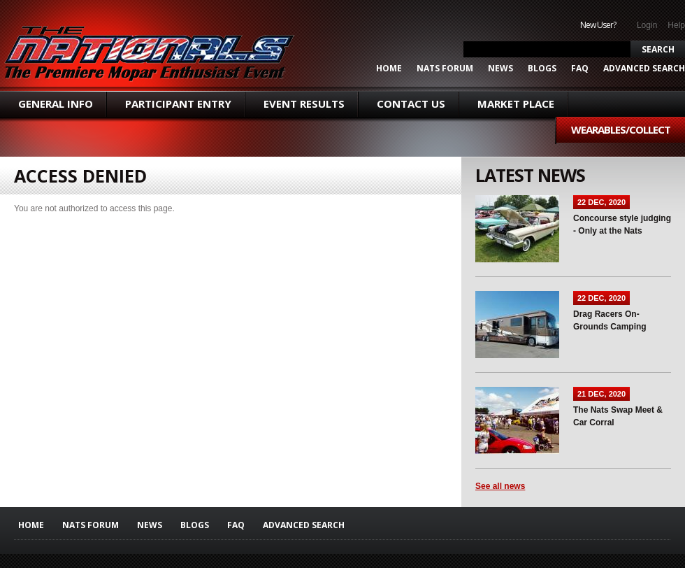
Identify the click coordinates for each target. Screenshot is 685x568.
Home (389, 68)
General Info (55, 104)
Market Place (515, 104)
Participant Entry (178, 104)
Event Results (304, 104)
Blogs (542, 68)
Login (647, 25)
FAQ (580, 68)
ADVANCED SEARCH (644, 68)
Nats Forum (445, 68)
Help (676, 25)
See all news (500, 486)
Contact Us (411, 104)
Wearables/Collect (620, 129)
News (500, 68)
